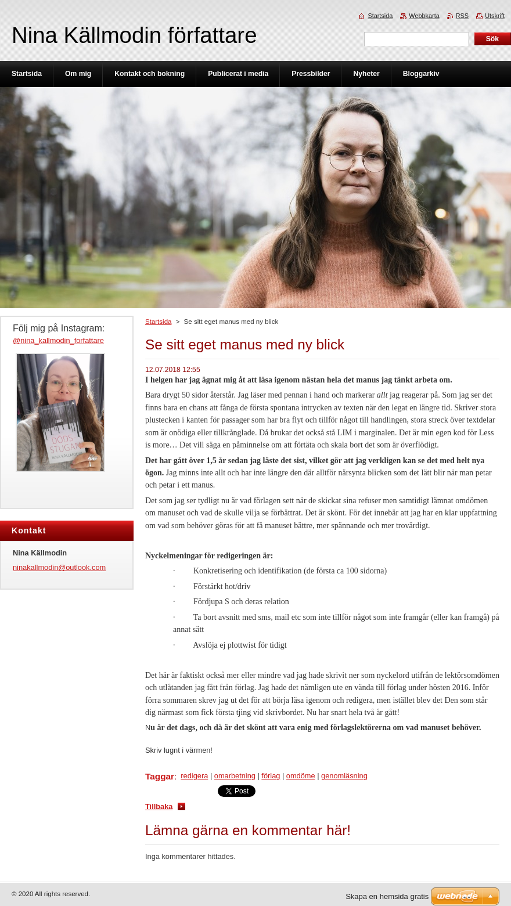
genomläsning (344, 775)
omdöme (300, 775)
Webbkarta (424, 15)
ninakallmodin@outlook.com (59, 567)
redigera (194, 775)
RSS (462, 15)
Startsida (158, 321)
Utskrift (495, 15)
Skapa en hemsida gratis (387, 896)
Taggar (159, 776)
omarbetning (235, 775)
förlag (270, 775)
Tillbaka (158, 806)
